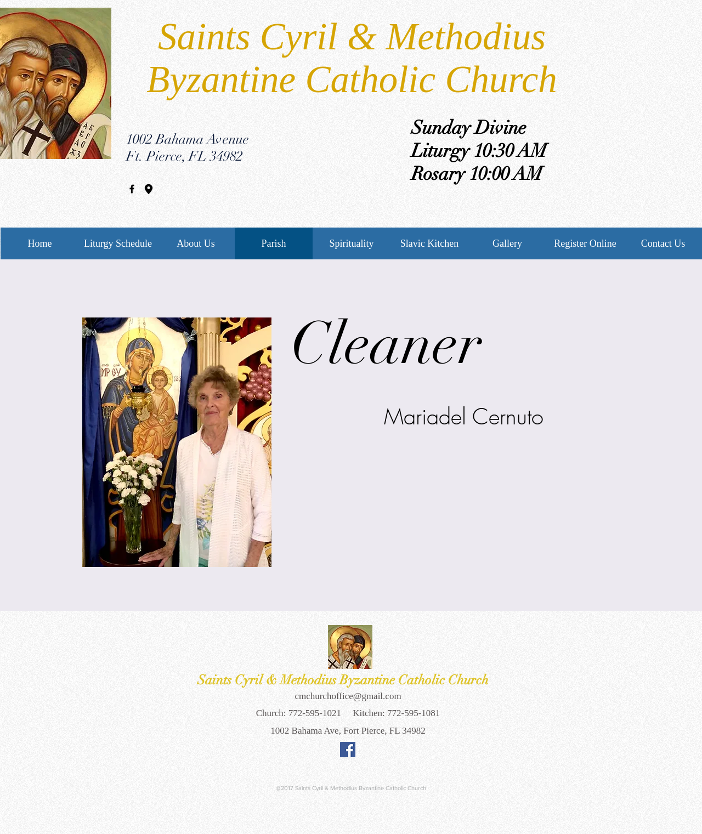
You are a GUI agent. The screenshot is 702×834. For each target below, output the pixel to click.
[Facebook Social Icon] (347, 749)
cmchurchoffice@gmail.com (348, 696)
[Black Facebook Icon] (132, 189)
